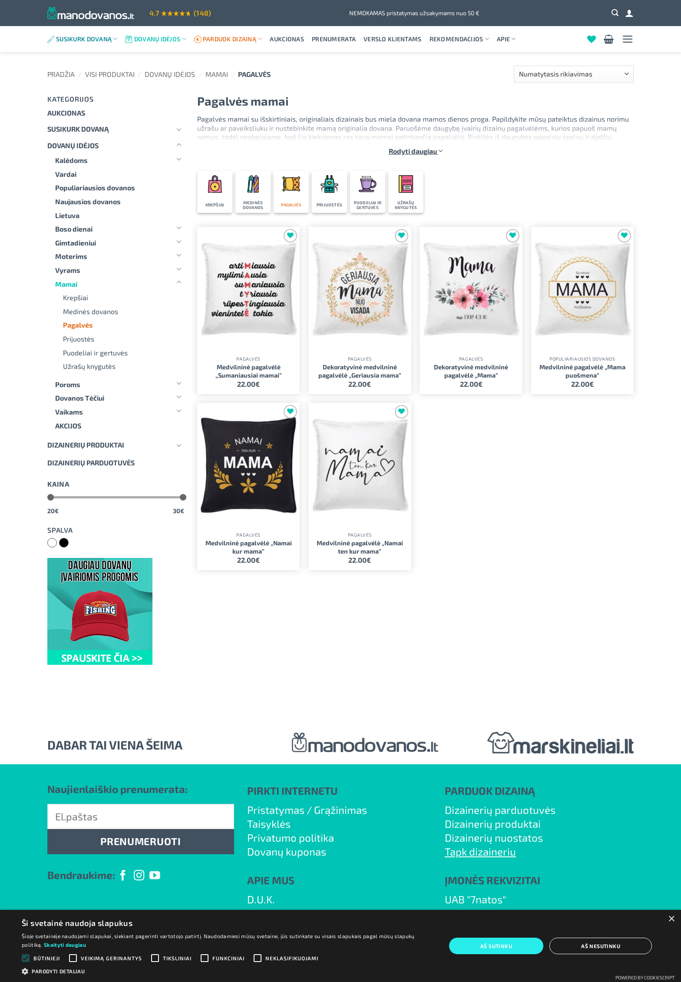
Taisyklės (269, 823)
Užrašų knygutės (89, 366)
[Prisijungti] (629, 13)
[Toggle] (179, 129)
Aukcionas (287, 39)
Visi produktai (110, 74)
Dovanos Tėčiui (79, 398)
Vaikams (69, 412)
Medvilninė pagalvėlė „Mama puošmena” (582, 371)
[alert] (340, 946)
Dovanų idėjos (160, 39)
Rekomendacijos (459, 39)
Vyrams (67, 270)
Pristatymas (275, 809)
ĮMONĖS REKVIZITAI (492, 880)
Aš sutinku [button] (496, 946)
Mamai (216, 74)
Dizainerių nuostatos (494, 837)
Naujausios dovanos (88, 201)
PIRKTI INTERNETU (292, 790)
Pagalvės (78, 325)
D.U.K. (261, 899)
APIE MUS (270, 880)
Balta (56, 543)
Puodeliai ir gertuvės (95, 352)
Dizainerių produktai (85, 445)
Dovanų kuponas (286, 851)
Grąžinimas (340, 809)
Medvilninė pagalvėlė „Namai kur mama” (248, 547)
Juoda (68, 543)
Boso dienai (74, 229)
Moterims (71, 256)
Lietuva (67, 215)
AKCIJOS (68, 425)
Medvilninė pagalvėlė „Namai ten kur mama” (360, 547)
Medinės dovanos (90, 311)
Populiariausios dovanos (95, 187)
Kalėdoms (71, 160)
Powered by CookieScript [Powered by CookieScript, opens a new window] (644, 977)
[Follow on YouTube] (154, 876)
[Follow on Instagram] (139, 876)
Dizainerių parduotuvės (500, 809)
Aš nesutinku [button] (600, 946)
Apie (506, 39)
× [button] (671, 919)
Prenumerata (334, 39)
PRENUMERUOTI (140, 841)
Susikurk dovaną (87, 39)
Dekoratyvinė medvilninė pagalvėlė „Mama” (471, 371)
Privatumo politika (290, 837)
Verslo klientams (392, 39)
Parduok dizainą (232, 39)
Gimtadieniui (75, 243)
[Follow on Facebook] (123, 876)
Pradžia (61, 74)
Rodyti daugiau (416, 151)
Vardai (65, 174)
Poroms (67, 384)
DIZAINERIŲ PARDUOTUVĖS (91, 462)
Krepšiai (75, 297)
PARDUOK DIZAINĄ (490, 790)
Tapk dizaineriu (480, 851)
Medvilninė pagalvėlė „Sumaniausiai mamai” (248, 371)
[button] (615, 12)
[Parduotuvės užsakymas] (574, 74)
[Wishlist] (591, 39)
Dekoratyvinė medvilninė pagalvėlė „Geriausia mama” (359, 371)
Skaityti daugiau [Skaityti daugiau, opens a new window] (65, 945)
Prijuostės (78, 339)
